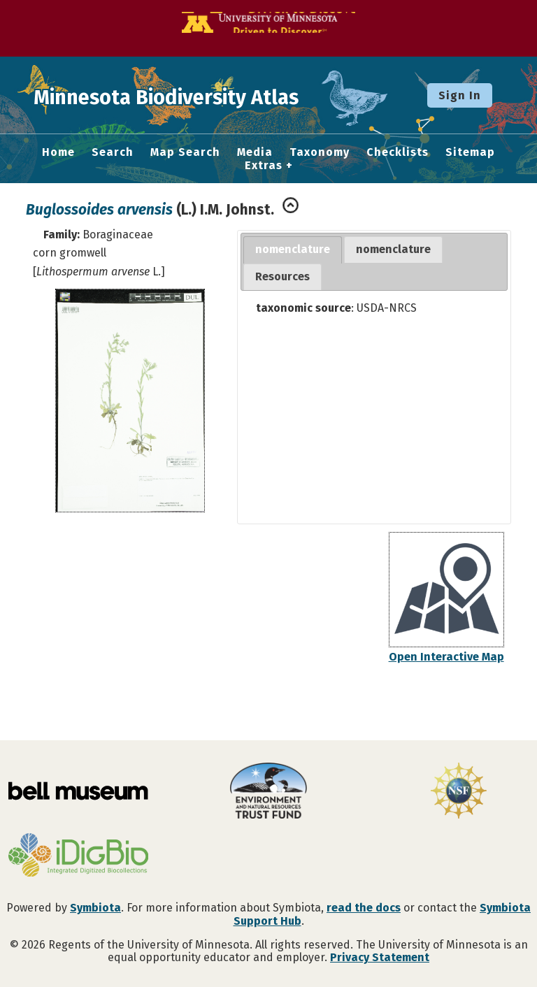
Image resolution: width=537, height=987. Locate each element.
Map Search (185, 152)
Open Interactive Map (446, 656)
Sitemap (470, 152)
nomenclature (292, 249)
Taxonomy (319, 152)
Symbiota (95, 907)
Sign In (459, 95)
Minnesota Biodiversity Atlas (217, 95)
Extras (263, 165)
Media (255, 152)
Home (58, 152)
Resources (282, 276)
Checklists (397, 152)
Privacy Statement (379, 957)
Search (113, 152)
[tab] (292, 250)
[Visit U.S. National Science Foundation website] (458, 792)
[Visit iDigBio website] (78, 856)
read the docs (364, 907)
